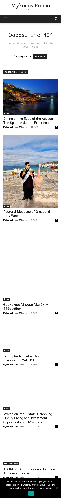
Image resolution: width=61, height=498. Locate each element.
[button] (56, 19)
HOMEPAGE (40, 57)
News (6, 113)
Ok (31, 493)
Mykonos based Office (13, 127)
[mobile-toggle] (5, 19)
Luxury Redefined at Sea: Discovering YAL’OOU (21, 358)
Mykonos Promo (11, 464)
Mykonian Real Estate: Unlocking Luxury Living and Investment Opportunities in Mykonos (27, 418)
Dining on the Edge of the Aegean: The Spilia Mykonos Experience (28, 121)
